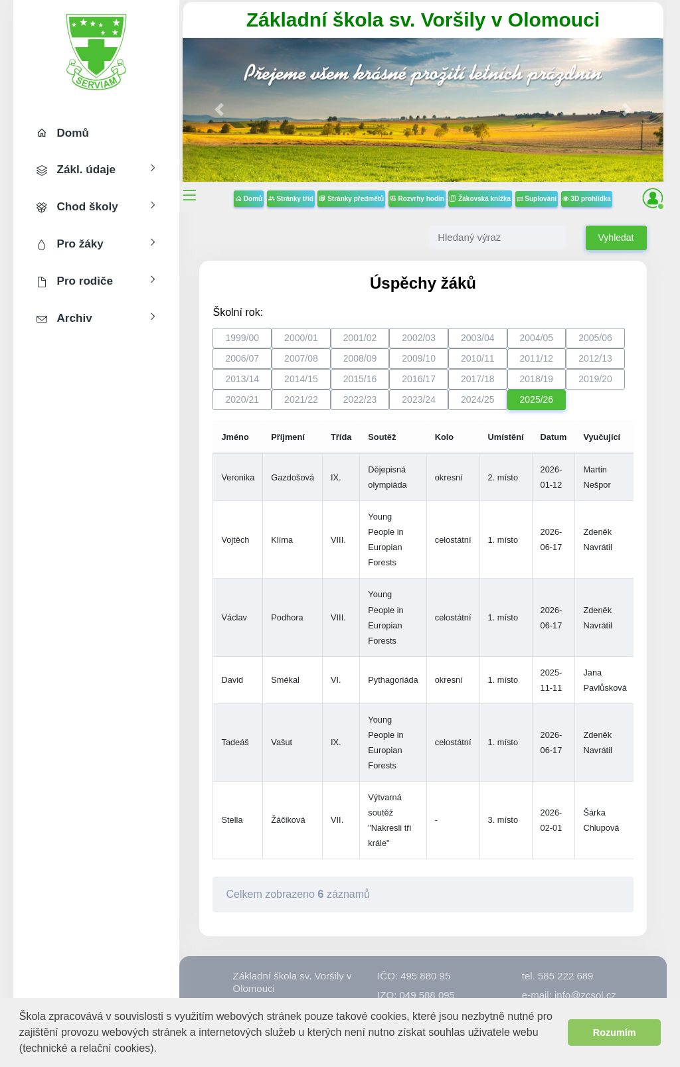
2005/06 (595, 337)
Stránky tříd (290, 198)
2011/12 (537, 358)
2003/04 (478, 337)
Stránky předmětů (351, 198)
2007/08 (301, 358)
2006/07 (242, 358)
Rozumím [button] (614, 1032)
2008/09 (360, 358)
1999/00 (242, 337)
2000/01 (301, 337)
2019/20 (595, 379)
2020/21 (242, 399)
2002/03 (419, 337)
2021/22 (301, 399)
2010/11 (478, 358)
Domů (248, 198)
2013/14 (242, 379)
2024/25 (478, 399)
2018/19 (537, 379)
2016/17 (419, 379)
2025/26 (537, 399)
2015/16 (360, 379)
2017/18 (478, 379)
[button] (161, 1049)
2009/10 (419, 358)
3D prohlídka (586, 198)
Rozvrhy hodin (417, 198)
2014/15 (301, 379)
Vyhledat (616, 237)
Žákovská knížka (480, 198)
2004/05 (537, 337)
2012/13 (595, 358)
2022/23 (360, 399)
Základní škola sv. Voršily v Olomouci (423, 20)
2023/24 (419, 399)
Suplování (537, 198)
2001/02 (360, 337)
